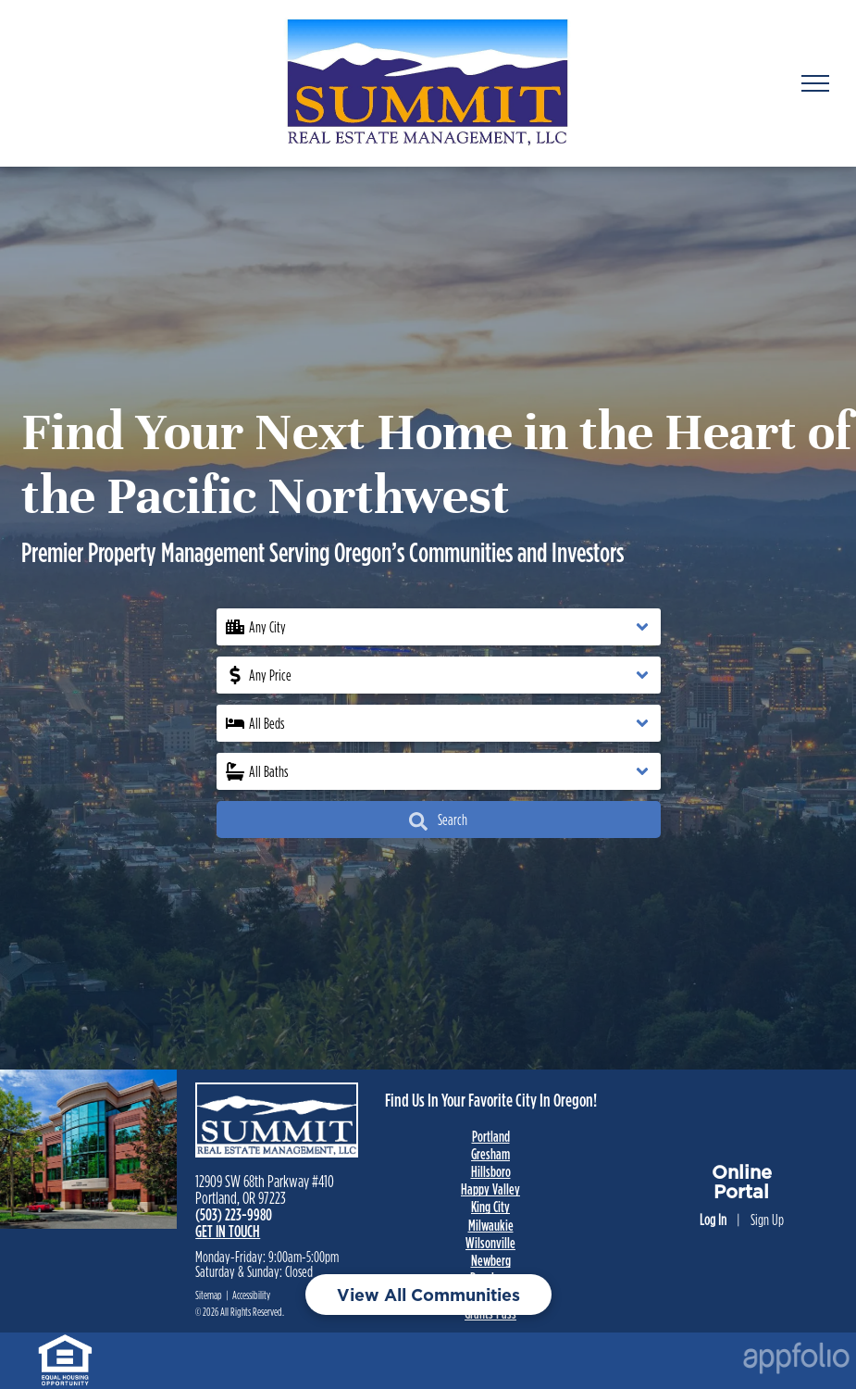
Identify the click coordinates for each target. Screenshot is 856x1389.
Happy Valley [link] (490, 1189)
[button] (439, 626)
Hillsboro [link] (491, 1171)
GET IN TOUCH (227, 1231)
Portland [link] (491, 1136)
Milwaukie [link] (491, 1225)
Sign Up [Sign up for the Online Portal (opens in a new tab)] (767, 1219)
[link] (65, 1343)
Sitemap (208, 1295)
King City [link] (490, 1206)
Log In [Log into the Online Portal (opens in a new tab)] (713, 1219)
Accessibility (251, 1295)
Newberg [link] (491, 1260)
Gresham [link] (490, 1153)
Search (438, 821)
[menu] (815, 83)
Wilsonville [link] (490, 1242)
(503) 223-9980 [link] (233, 1214)
